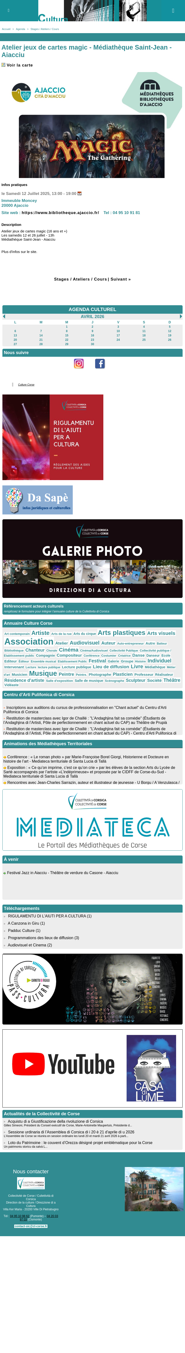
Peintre (66, 674)
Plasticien (123, 674)
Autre (150, 643)
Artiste (40, 633)
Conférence (91, 655)
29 (66, 344)
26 (169, 340)
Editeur (10, 661)
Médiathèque (155, 667)
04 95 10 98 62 (19, 1216)
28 (41, 344)
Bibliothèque (14, 650)
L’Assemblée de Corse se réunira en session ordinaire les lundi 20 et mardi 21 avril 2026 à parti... (66, 1136)
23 (92, 340)
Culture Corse (26, 384)
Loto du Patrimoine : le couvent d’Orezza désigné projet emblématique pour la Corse (80, 1143)
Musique (43, 673)
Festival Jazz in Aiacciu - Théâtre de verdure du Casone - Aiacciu (62, 874)
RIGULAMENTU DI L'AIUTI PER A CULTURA (47, 916)
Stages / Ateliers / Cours (45, 29)
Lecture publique (76, 667)
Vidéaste (11, 685)
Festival (97, 660)
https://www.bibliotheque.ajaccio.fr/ (60, 212)
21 (41, 340)
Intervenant (14, 667)
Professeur (143, 674)
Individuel (160, 660)
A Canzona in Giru (23, 923)
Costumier (108, 655)
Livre (137, 666)
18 (143, 335)
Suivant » (121, 279)
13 (15, 335)
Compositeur (69, 655)
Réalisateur (164, 674)
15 (66, 335)
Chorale (51, 650)
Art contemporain (17, 634)
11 (143, 331)
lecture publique (49, 667)
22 (66, 340)
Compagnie (45, 655)
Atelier (61, 643)
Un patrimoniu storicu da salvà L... (25, 1146)
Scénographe (114, 681)
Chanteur (35, 650)
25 (143, 340)
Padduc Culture (21, 931)
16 (92, 335)
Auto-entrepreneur (130, 643)
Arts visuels (161, 633)
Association (28, 642)
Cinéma (68, 650)
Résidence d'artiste (24, 680)
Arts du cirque (84, 634)
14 (41, 335)
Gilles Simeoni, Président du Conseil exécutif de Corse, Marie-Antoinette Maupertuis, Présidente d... (68, 1125)
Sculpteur (135, 680)
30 (92, 344)
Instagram (82, 371)
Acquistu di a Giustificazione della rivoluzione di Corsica (55, 1121)
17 (118, 335)
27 (15, 344)
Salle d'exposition (59, 681)
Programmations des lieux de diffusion (40, 938)
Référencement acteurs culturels (34, 606)
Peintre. (81, 674)
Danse (138, 655)
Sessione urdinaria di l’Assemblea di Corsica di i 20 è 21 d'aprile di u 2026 (71, 1132)
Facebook (103, 371)
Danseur (153, 655)
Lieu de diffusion (111, 666)
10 (118, 331)
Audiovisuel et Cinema (27, 945)
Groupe (127, 661)
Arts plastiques (121, 632)
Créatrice (124, 655)
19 (169, 335)
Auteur (108, 643)
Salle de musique (89, 681)
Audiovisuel (84, 643)
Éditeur (24, 661)
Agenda (20, 29)
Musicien (19, 674)
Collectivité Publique (124, 650)
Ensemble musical (43, 661)
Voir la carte (17, 65)
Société (154, 680)
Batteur (162, 643)
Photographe (100, 674)
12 (169, 331)
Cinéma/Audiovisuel (94, 650)
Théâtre (171, 680)
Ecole (165, 655)
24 (118, 340)
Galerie (113, 661)
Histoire (140, 661)
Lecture (31, 667)
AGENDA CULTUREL (92, 309)
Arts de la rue (61, 634)
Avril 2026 (92, 316)
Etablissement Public (72, 661)
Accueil (6, 29)
